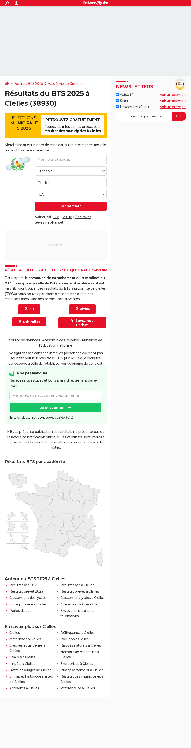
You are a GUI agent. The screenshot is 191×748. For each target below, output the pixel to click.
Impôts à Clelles (22, 664)
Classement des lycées (27, 598)
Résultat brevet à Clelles (79, 591)
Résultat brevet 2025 (26, 591)
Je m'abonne (51, 408)
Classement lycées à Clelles (82, 598)
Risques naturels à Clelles (80, 645)
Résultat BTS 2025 (28, 83)
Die (56, 217)
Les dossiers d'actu (132, 107)
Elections (24, 123)
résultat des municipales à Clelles (72, 131)
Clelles (14, 633)
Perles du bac (20, 610)
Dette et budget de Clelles (30, 670)
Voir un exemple (173, 95)
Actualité (124, 95)
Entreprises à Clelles (76, 664)
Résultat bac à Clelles (77, 585)
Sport (122, 101)
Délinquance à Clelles (77, 633)
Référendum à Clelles (77, 688)
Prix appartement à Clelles (81, 670)
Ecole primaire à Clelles (28, 604)
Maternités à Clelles (25, 639)
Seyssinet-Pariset (49, 222)
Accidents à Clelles (24, 688)
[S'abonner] (151, 116)
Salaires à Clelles (22, 657)
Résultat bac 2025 (23, 585)
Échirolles (83, 217)
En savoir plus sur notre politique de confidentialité (41, 417)
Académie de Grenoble (66, 83)
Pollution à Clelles (74, 639)
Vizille (67, 217)
